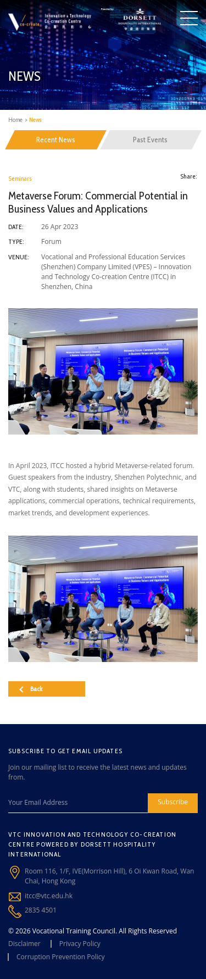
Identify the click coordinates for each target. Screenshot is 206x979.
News (35, 120)
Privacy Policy (80, 943)
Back (30, 689)
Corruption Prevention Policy (60, 956)
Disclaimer (24, 943)
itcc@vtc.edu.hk (49, 895)
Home (15, 120)
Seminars (20, 178)
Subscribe (173, 801)
